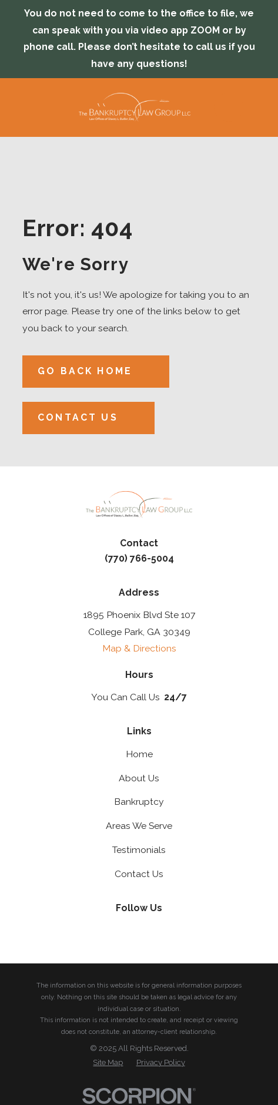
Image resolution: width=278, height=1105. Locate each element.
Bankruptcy (139, 801)
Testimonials (139, 849)
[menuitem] (108, 1063)
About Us (139, 778)
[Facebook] (152, 928)
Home (139, 754)
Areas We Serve (139, 825)
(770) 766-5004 (139, 558)
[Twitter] (125, 928)
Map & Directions (139, 648)
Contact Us (139, 873)
